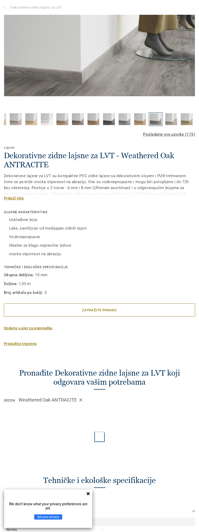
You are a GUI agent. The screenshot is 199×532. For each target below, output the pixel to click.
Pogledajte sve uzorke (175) (169, 134)
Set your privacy (48, 517)
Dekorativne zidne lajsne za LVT (36, 7)
